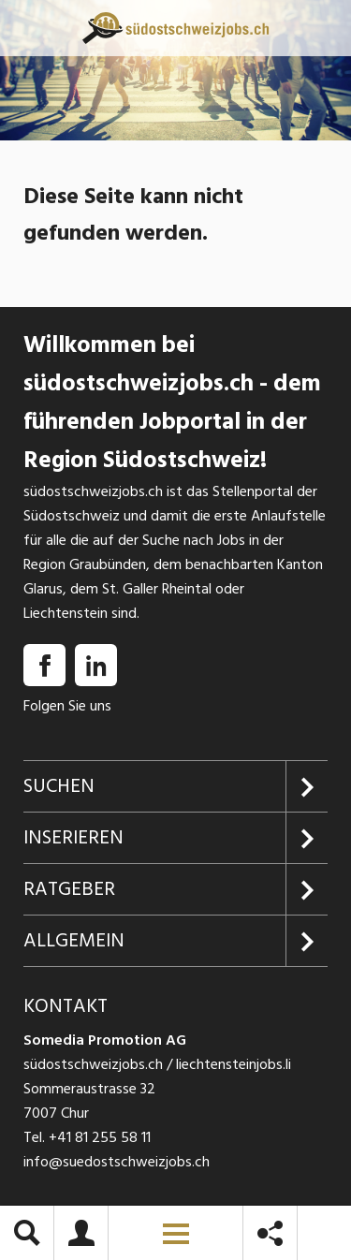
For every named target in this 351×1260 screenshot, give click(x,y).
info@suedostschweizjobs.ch (116, 1162)
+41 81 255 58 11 (100, 1137)
